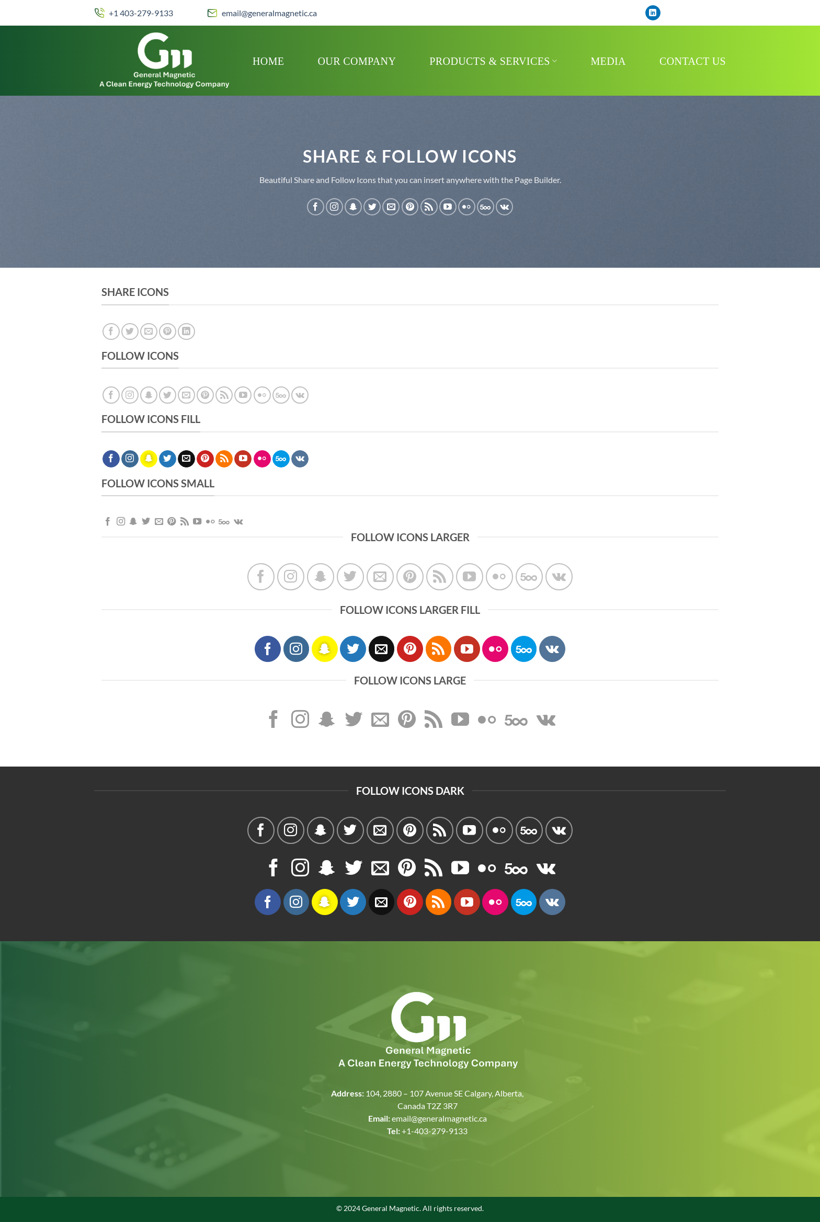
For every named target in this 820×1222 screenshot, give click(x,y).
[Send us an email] (391, 206)
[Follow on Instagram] (334, 206)
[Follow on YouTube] (448, 206)
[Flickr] (466, 206)
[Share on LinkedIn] (186, 331)
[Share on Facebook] (111, 331)
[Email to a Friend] (148, 331)
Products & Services (493, 61)
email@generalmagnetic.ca (269, 13)
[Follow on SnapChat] (353, 206)
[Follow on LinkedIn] (652, 13)
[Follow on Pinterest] (410, 206)
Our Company (357, 61)
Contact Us (692, 61)
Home (268, 61)
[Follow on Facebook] (315, 206)
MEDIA (608, 61)
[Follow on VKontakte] (504, 206)
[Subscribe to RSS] (429, 206)
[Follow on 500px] (485, 206)
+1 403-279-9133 (141, 13)
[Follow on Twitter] (372, 206)
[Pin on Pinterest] (167, 331)
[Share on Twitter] (130, 331)
